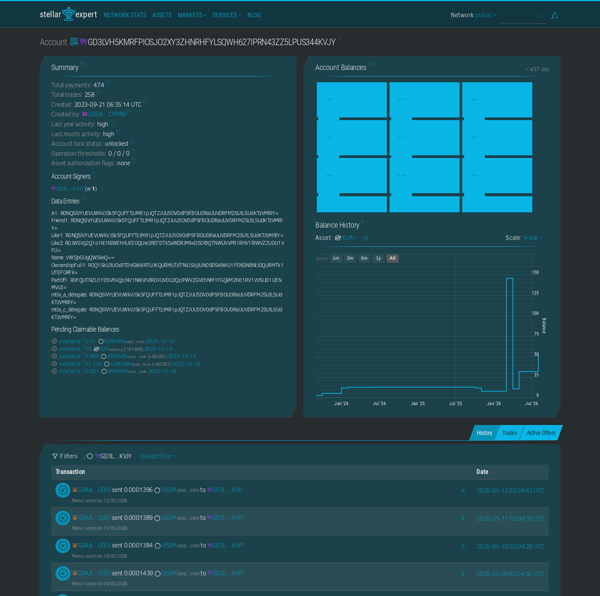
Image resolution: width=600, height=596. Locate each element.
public (484, 15)
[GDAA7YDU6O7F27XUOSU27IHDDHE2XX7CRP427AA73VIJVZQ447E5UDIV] (91, 490)
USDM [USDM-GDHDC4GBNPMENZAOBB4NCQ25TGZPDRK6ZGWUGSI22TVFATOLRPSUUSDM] (176, 490)
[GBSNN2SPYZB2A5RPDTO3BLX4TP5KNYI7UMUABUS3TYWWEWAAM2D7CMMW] (104, 114)
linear (532, 238)
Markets (191, 15)
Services (226, 15)
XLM (107, 348)
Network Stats (125, 15)
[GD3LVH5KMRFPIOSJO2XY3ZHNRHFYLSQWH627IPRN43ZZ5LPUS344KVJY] (67, 188)
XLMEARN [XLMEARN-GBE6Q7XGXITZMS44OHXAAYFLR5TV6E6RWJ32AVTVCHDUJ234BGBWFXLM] (121, 341)
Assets (161, 15)
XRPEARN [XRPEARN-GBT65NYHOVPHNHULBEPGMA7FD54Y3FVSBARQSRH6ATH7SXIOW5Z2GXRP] (123, 356)
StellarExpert (68, 14)
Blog (254, 15)
